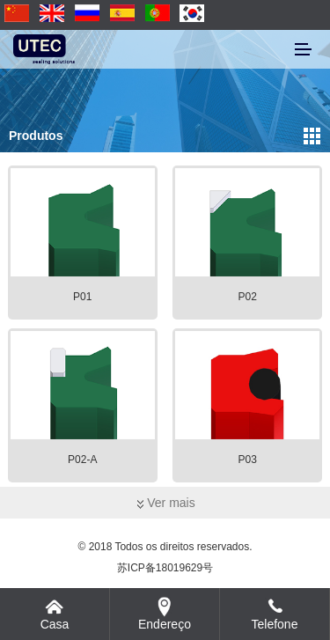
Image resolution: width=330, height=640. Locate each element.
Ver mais (164, 503)
